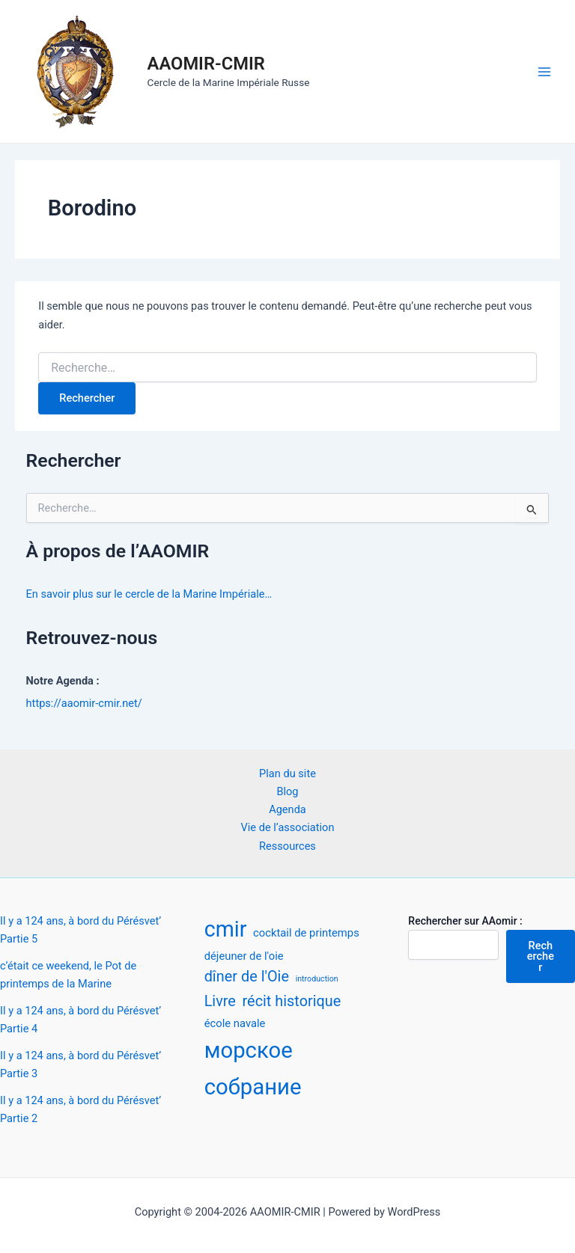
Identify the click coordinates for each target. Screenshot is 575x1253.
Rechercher (540, 956)
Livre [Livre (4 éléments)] (220, 1001)
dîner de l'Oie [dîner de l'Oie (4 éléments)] (246, 976)
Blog (287, 791)
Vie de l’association (288, 827)
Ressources (287, 846)
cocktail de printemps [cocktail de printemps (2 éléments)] (306, 933)
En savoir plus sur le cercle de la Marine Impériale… (149, 594)
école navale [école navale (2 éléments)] (235, 1023)
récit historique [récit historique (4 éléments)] (292, 1001)
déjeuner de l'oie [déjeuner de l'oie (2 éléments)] (244, 956)
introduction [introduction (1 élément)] (317, 979)
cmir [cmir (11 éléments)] (225, 929)
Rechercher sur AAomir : (465, 921)
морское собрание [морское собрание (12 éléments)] (253, 1068)
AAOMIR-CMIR (206, 63)
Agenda (287, 809)
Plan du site (287, 773)
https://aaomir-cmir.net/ (84, 703)
